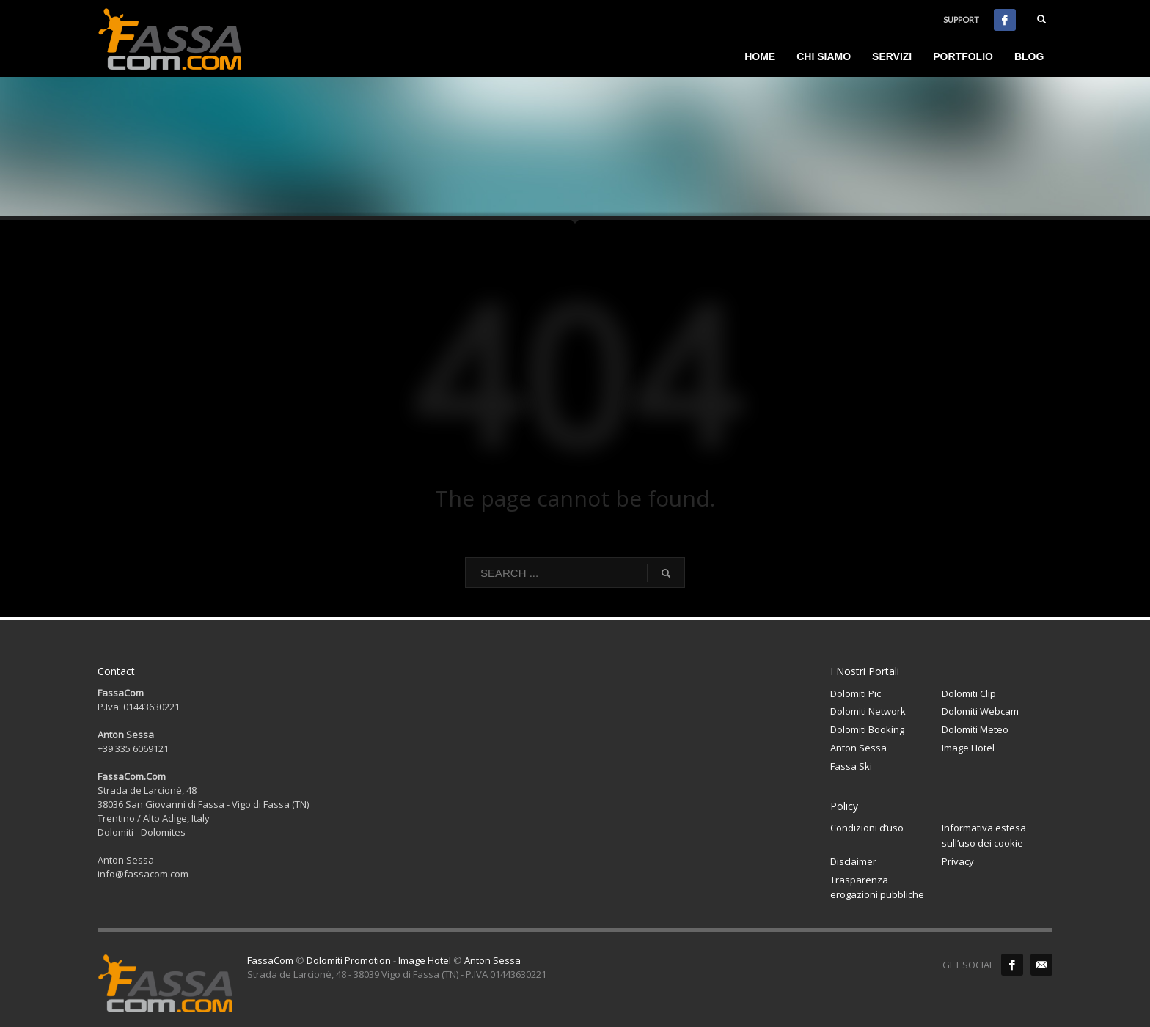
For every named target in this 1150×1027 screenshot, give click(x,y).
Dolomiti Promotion (349, 960)
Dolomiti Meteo (975, 729)
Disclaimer (853, 861)
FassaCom (270, 960)
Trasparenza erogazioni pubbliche (877, 887)
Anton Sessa (858, 747)
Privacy (958, 861)
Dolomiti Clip (969, 693)
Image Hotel (968, 747)
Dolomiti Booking (867, 729)
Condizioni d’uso (867, 827)
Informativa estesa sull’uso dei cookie (984, 835)
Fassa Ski (851, 766)
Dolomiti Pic (855, 693)
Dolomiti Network (868, 711)
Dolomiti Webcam (980, 711)
